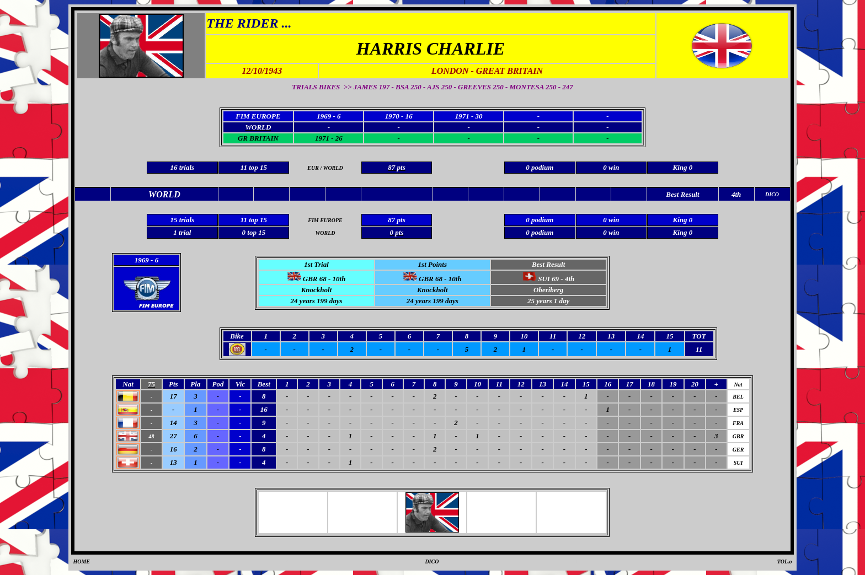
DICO (432, 561)
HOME (81, 561)
